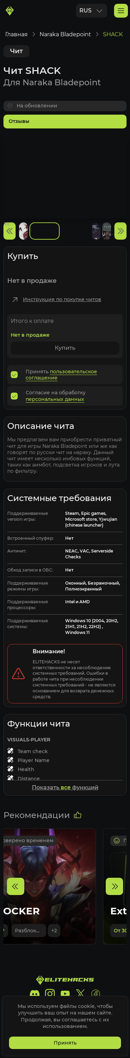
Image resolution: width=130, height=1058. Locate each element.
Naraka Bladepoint (65, 34)
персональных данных (55, 399)
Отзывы (19, 121)
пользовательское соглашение (61, 374)
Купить (65, 348)
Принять (65, 1043)
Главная (16, 34)
